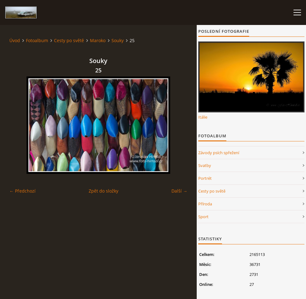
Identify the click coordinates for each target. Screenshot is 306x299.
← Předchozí (22, 191)
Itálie (202, 117)
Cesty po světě (69, 40)
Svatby (204, 165)
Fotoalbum (37, 40)
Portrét (205, 178)
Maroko (98, 40)
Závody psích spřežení (218, 152)
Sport (203, 216)
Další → (179, 191)
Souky (117, 40)
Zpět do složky (103, 191)
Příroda (205, 204)
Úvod (14, 40)
